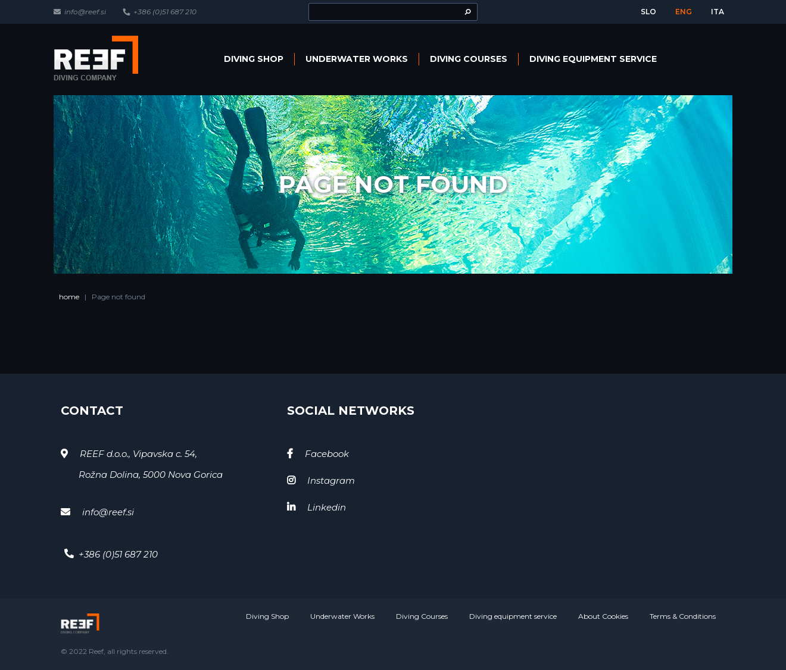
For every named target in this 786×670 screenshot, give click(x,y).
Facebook (327, 453)
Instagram (331, 480)
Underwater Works (356, 59)
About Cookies (603, 616)
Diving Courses (468, 59)
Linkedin (326, 507)
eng (683, 11)
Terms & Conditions (683, 616)
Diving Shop (253, 59)
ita (717, 11)
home (69, 296)
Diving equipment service (593, 59)
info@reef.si (85, 11)
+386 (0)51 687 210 (164, 11)
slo (648, 11)
